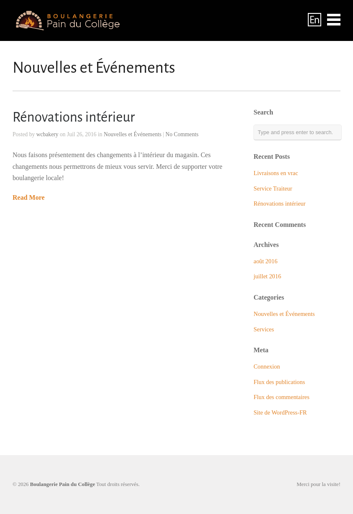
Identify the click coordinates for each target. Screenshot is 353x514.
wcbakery (47, 134)
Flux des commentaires (281, 397)
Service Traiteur (272, 188)
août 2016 (265, 261)
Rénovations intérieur (74, 117)
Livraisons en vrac (275, 173)
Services (263, 329)
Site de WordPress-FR (280, 412)
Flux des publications (279, 382)
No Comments (182, 134)
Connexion (266, 366)
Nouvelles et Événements (132, 134)
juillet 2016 (267, 276)
